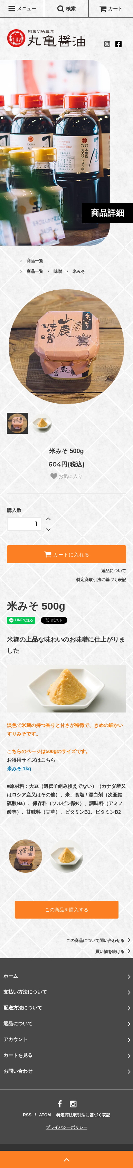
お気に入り (66, 476)
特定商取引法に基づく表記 (101, 579)
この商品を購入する (66, 909)
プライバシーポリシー (66, 1127)
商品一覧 (35, 260)
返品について (113, 570)
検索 (66, 8)
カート (111, 8)
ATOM (45, 1115)
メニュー (22, 8)
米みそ (79, 271)
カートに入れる (66, 554)
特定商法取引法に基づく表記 (83, 1115)
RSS (27, 1115)
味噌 (58, 271)
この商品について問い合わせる (99, 940)
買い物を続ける (114, 951)
